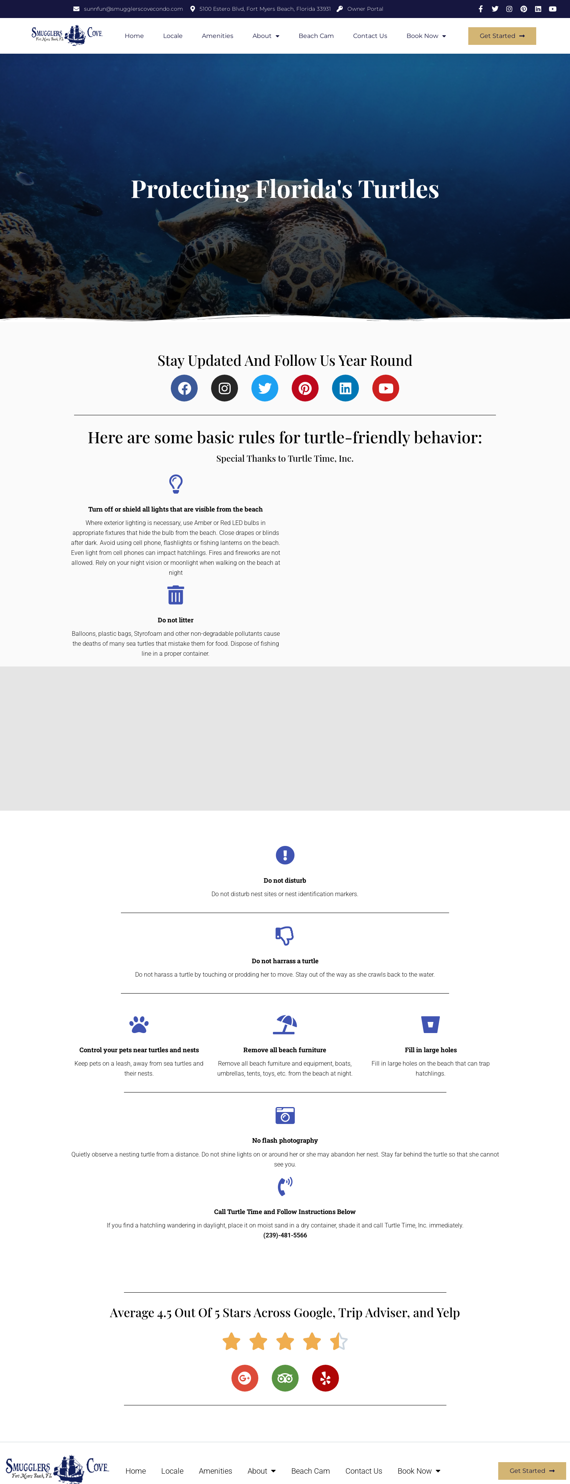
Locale (173, 35)
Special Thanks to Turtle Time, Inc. (285, 457)
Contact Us (370, 35)
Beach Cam (316, 35)
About (266, 36)
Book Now (426, 36)
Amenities (217, 35)
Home (134, 35)
